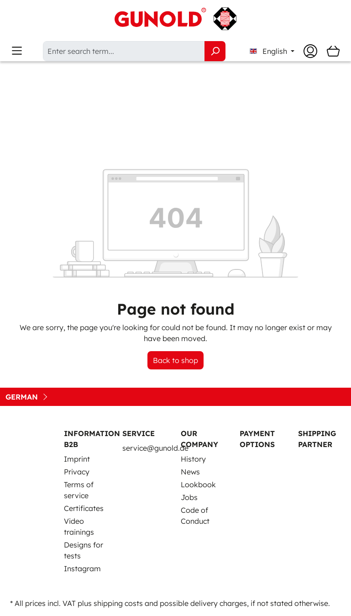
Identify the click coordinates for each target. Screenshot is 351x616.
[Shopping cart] (333, 51)
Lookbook (198, 484)
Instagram (82, 568)
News (190, 471)
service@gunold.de (155, 448)
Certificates (84, 508)
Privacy (76, 471)
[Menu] (16, 51)
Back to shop (175, 360)
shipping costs (118, 603)
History (193, 458)
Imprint (77, 458)
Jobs (189, 497)
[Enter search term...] (124, 51)
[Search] (214, 51)
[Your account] (310, 51)
